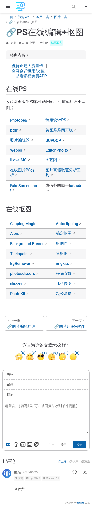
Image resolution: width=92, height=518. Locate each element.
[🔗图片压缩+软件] (66, 323)
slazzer (16, 283)
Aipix (14, 233)
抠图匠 (62, 243)
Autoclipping (67, 223)
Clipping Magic (23, 223)
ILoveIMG (18, 160)
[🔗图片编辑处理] (24, 323)
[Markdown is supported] (9, 444)
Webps (16, 150)
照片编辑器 (20, 140)
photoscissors (22, 273)
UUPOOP (53, 140)
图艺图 (51, 160)
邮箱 (10, 384)
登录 (63, 444)
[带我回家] (22, 6)
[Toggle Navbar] (84, 6)
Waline (80, 503)
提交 (79, 444)
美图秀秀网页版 (59, 130)
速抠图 (62, 253)
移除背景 (64, 273)
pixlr (14, 130)
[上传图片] (30, 444)
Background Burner (27, 243)
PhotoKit (17, 293)
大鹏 (13, 42)
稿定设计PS (55, 120)
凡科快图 (64, 283)
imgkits (62, 263)
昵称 (10, 374)
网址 (10, 394)
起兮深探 (64, 293)
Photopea (18, 120)
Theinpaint (19, 253)
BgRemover (20, 263)
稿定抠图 (64, 233)
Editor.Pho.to (56, 150)
